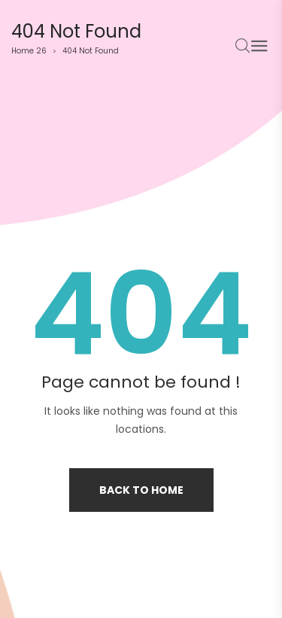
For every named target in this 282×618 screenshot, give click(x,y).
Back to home (141, 490)
